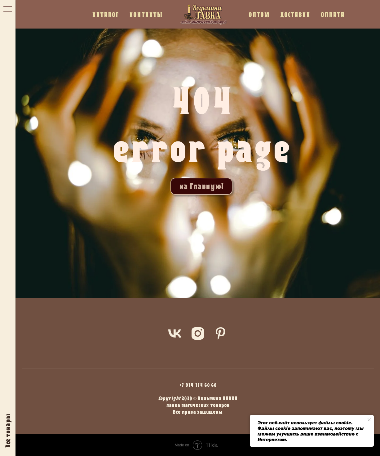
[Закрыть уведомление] (369, 420)
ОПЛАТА (333, 14)
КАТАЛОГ (105, 14)
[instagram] (197, 333)
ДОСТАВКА (295, 14)
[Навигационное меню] (7, 9)
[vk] (175, 333)
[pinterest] (220, 333)
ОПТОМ (259, 14)
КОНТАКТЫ (146, 14)
